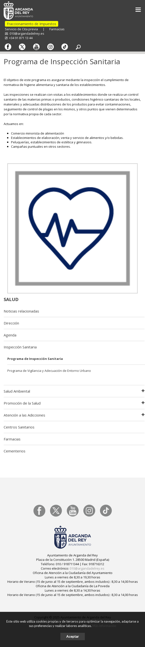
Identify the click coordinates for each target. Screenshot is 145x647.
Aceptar (72, 636)
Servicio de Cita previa (21, 29)
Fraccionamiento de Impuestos (31, 23)
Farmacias (57, 29)
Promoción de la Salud (22, 403)
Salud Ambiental (17, 391)
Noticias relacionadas (21, 311)
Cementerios (14, 451)
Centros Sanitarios (19, 427)
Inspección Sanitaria (20, 346)
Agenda (10, 335)
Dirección (11, 323)
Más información (104, 626)
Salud (11, 299)
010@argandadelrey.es (24, 33)
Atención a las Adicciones (24, 415)
